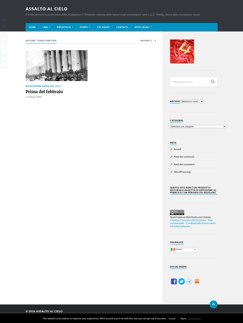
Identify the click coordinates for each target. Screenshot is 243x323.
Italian (176, 249)
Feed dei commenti (184, 164)
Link (45, 27)
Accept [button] (172, 318)
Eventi (84, 27)
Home (32, 27)
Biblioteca (64, 27)
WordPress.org (182, 171)
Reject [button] (183, 318)
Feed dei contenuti (184, 156)
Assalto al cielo (47, 8)
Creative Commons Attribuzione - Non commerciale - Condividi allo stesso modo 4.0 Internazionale (192, 223)
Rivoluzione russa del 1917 (43, 86)
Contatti (122, 27)
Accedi (177, 149)
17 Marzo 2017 (34, 96)
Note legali (142, 27)
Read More (195, 318)
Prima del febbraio (44, 91)
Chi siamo (103, 27)
